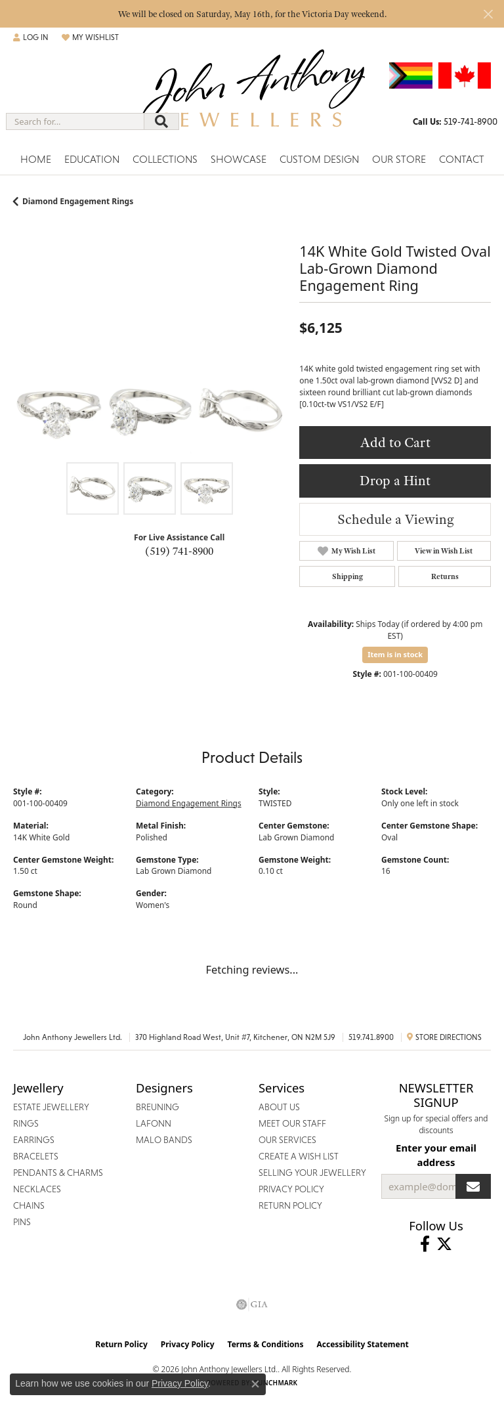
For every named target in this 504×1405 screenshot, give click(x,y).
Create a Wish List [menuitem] (299, 1156)
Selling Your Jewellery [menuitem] (312, 1172)
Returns (445, 576)
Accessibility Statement (362, 1344)
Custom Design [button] (319, 159)
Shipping (347, 576)
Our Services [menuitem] (287, 1140)
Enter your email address (436, 1155)
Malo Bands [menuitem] (164, 1140)
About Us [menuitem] (279, 1107)
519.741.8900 (371, 1037)
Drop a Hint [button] (395, 480)
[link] (455, 121)
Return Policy (121, 1344)
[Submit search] (161, 121)
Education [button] (91, 159)
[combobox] (75, 121)
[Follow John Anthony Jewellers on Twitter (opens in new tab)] (444, 1244)
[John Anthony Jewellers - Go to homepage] (252, 97)
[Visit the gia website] (252, 1304)
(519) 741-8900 (179, 551)
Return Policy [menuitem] (290, 1205)
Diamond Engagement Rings (77, 201)
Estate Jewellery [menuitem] (51, 1107)
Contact (461, 159)
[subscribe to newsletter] (473, 1186)
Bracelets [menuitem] (35, 1156)
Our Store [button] (399, 159)
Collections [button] (165, 159)
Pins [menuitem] (22, 1222)
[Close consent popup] (255, 1384)
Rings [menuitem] (26, 1123)
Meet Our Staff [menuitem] (292, 1123)
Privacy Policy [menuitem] (291, 1189)
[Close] (488, 14)
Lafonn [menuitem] (153, 1123)
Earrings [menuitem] (33, 1140)
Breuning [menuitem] (157, 1107)
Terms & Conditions (266, 1344)
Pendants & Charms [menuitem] (58, 1172)
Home (35, 159)
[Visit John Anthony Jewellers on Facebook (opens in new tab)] (425, 1244)
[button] (31, 37)
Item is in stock (395, 654)
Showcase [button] (238, 159)
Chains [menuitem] (29, 1205)
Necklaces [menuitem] (37, 1189)
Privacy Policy (188, 1344)
